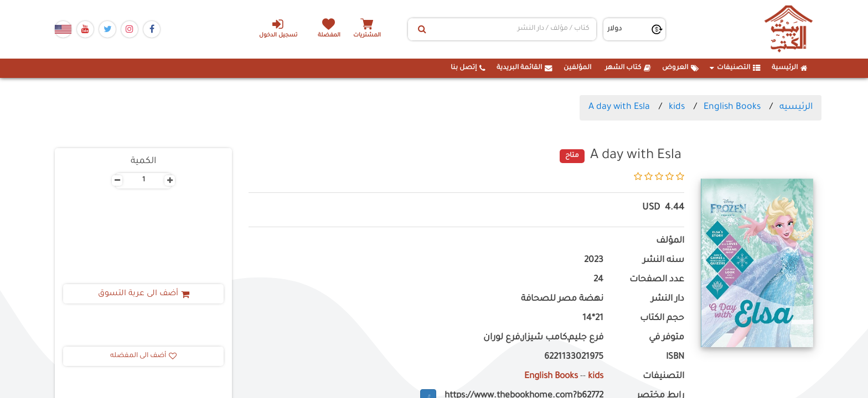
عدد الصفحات (656, 280)
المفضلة (329, 36)
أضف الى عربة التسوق (143, 294)
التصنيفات (735, 68)
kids (677, 107)
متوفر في (666, 338)
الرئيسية (790, 68)
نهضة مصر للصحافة (562, 299)
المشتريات (367, 36)
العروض (680, 68)
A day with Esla (619, 107)
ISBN (675, 357)
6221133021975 (573, 357)
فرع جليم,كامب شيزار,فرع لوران (543, 338)
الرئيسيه (796, 107)
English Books (732, 107)
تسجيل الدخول (278, 28)
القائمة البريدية (524, 68)
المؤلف (670, 241)
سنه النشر (663, 260)
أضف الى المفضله (143, 356)
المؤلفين (577, 68)
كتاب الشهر (628, 68)
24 (598, 280)
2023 (593, 260)
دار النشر (667, 299)
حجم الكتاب (662, 318)
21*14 (592, 318)
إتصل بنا (468, 68)
